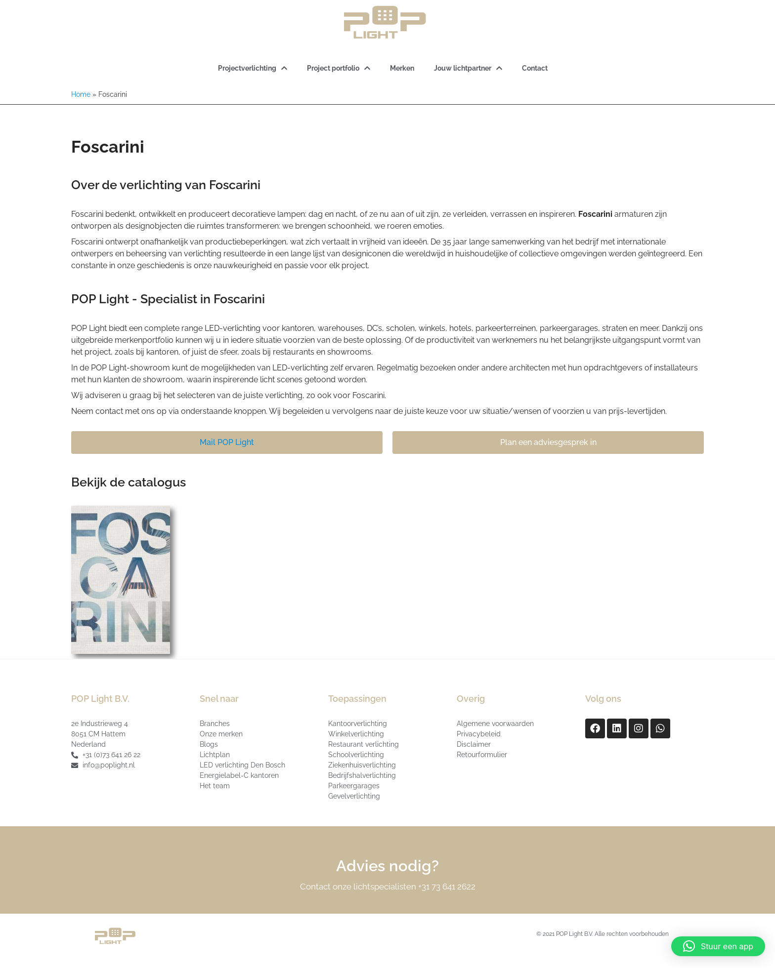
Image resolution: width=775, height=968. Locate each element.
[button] (718, 946)
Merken (402, 68)
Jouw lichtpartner (468, 68)
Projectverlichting (252, 68)
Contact (535, 68)
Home (80, 94)
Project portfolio (338, 68)
